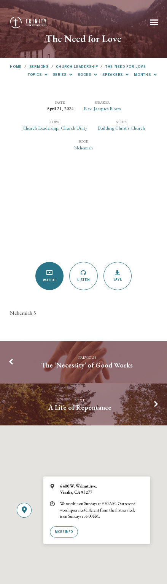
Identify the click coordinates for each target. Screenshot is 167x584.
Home (16, 66)
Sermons (39, 66)
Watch (49, 276)
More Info (64, 531)
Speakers (115, 74)
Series (63, 74)
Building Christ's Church (121, 128)
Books (87, 74)
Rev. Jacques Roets (102, 108)
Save (118, 276)
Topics (38, 74)
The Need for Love (125, 66)
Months (145, 74)
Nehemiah (83, 147)
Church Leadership (77, 66)
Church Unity (74, 128)
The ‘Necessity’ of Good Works (87, 365)
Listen (83, 276)
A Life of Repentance (79, 407)
